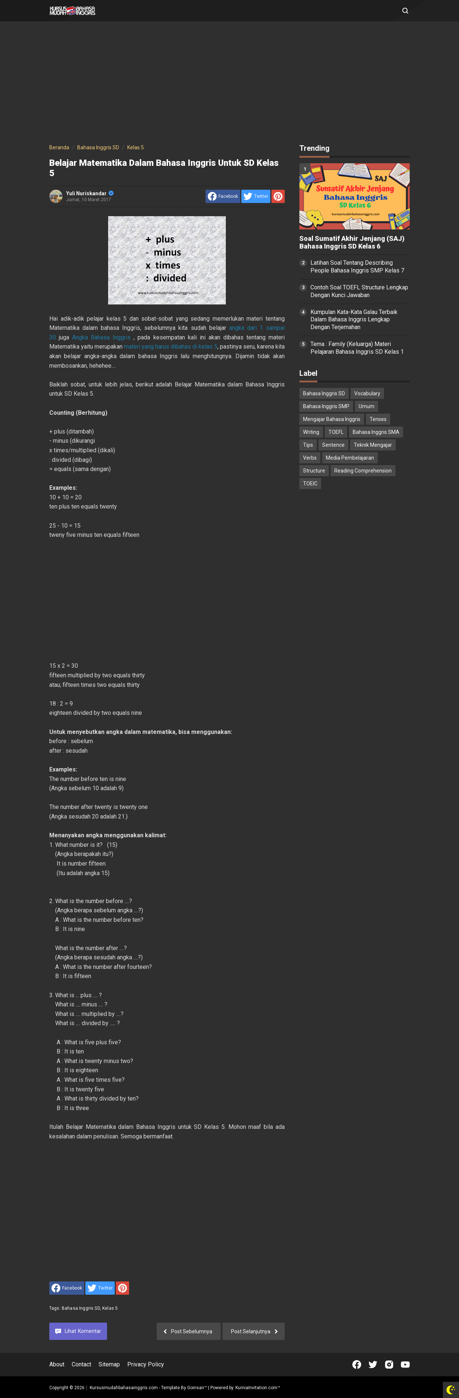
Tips (308, 445)
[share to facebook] (223, 196)
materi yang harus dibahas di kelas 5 (170, 346)
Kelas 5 (110, 1308)
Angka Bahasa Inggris (101, 337)
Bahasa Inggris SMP (326, 406)
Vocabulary (367, 393)
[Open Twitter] (373, 1364)
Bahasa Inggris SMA (376, 432)
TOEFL (336, 432)
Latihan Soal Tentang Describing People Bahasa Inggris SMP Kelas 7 (357, 266)
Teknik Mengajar (373, 445)
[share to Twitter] (255, 196)
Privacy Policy (145, 1364)
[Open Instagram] (389, 1364)
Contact (81, 1364)
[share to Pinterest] (278, 196)
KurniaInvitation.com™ (257, 1387)
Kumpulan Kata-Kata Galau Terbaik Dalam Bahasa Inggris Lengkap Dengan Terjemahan (354, 320)
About (56, 1364)
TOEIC (310, 483)
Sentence (333, 445)
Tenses (378, 419)
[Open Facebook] (356, 1364)
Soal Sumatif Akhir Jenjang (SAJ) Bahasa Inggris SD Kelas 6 (352, 242)
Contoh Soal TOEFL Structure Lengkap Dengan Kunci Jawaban (359, 291)
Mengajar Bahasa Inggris (331, 419)
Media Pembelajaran (350, 458)
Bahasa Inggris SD (81, 1308)
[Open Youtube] (405, 1364)
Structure (314, 471)
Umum (366, 406)
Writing (311, 432)
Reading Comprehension (363, 471)
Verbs (310, 458)
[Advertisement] (229, 83)
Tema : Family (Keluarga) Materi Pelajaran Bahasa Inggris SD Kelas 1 (357, 347)
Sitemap (109, 1364)
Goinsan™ (197, 1387)
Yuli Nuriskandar (90, 193)
